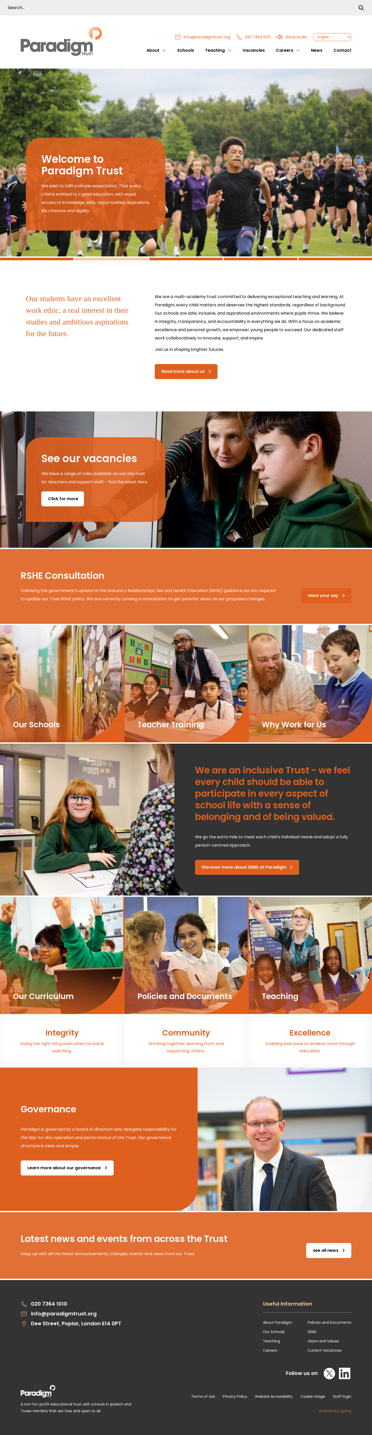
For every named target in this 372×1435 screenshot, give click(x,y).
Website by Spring (335, 1411)
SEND (312, 1331)
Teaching (271, 1341)
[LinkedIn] (344, 1373)
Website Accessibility (274, 1396)
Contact (342, 50)
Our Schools (274, 1331)
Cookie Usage (312, 1396)
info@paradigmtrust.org (202, 37)
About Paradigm (277, 1322)
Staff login (342, 1396)
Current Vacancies (325, 1350)
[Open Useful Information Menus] (307, 1307)
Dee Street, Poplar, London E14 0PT (71, 1323)
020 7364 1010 (253, 37)
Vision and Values (323, 1341)
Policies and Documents (329, 1322)
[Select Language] (332, 37)
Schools (185, 50)
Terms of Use (203, 1396)
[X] (329, 1373)
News (316, 50)
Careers (270, 1350)
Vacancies (254, 50)
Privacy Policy (235, 1396)
